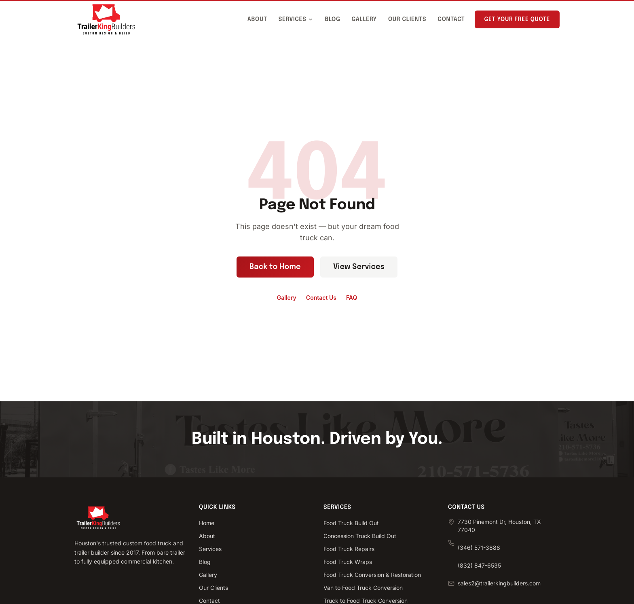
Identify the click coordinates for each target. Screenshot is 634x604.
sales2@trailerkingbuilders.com (499, 583)
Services (296, 19)
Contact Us (321, 297)
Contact (451, 19)
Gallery (364, 19)
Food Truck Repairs (348, 548)
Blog (332, 19)
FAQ (351, 297)
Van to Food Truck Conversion (363, 587)
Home (206, 522)
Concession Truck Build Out (359, 535)
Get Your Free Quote (517, 19)
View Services (359, 267)
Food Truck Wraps (347, 561)
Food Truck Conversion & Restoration (372, 574)
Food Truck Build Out (351, 522)
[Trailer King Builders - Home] (106, 19)
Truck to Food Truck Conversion (365, 600)
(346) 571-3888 (479, 547)
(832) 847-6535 (479, 565)
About (257, 19)
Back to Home (275, 267)
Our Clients (407, 19)
